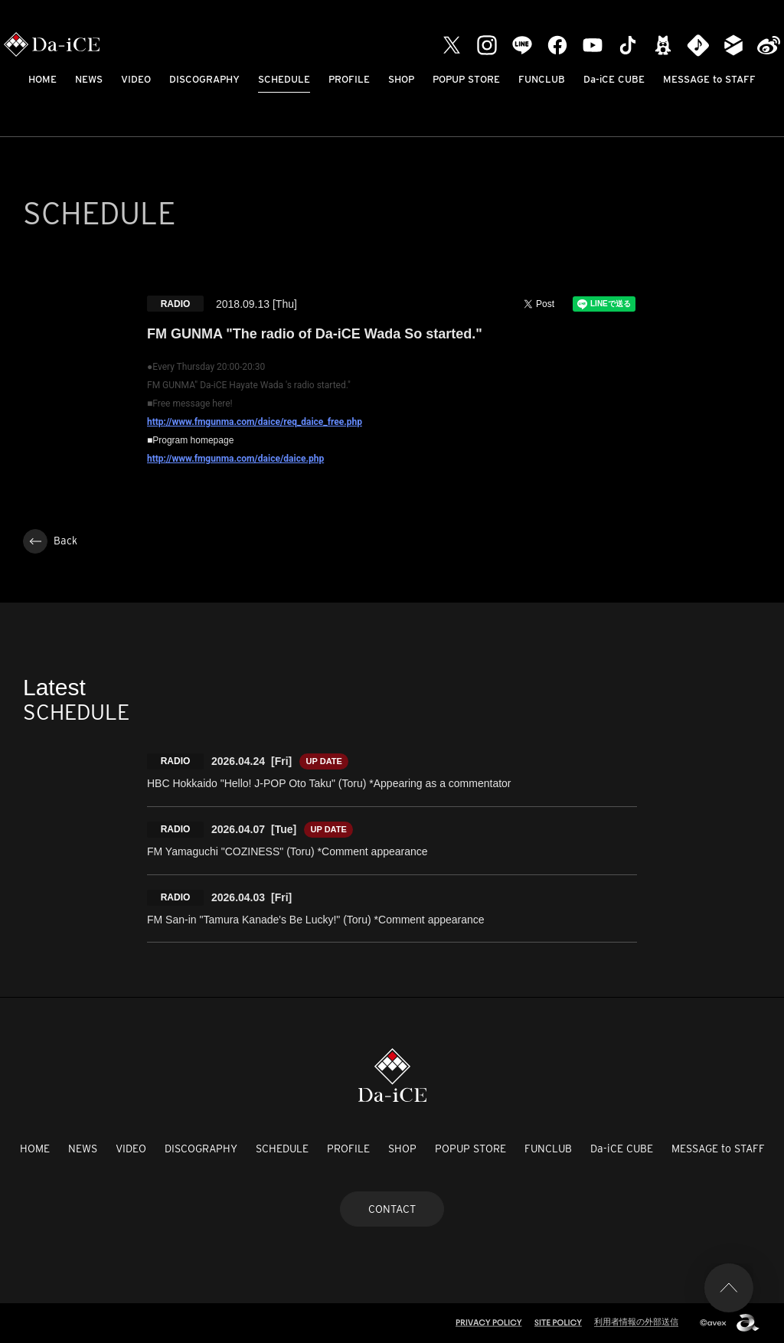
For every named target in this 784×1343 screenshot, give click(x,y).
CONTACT (392, 1209)
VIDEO (136, 79)
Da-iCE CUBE (614, 79)
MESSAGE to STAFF (709, 79)
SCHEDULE (284, 79)
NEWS (89, 79)
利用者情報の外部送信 (636, 1321)
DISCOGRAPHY (204, 79)
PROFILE (349, 79)
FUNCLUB (541, 79)
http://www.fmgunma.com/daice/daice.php (235, 458)
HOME (42, 79)
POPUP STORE (466, 79)
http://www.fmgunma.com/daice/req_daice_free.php (254, 422)
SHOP (401, 79)
